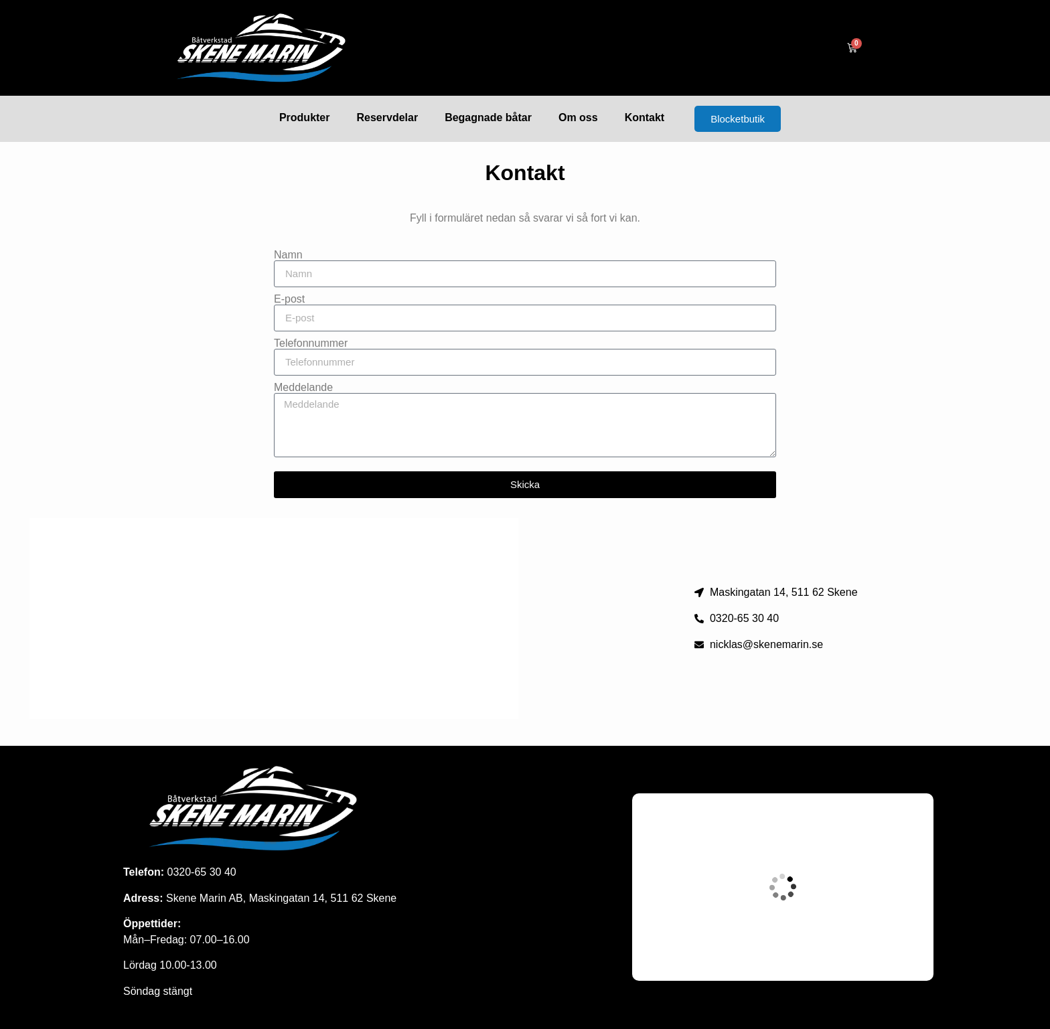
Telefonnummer (311, 343)
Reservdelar (388, 117)
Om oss (578, 117)
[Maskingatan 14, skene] (782, 887)
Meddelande (303, 387)
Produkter (304, 117)
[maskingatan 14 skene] (273, 618)
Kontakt (645, 117)
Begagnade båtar (488, 117)
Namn (288, 255)
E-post (289, 299)
